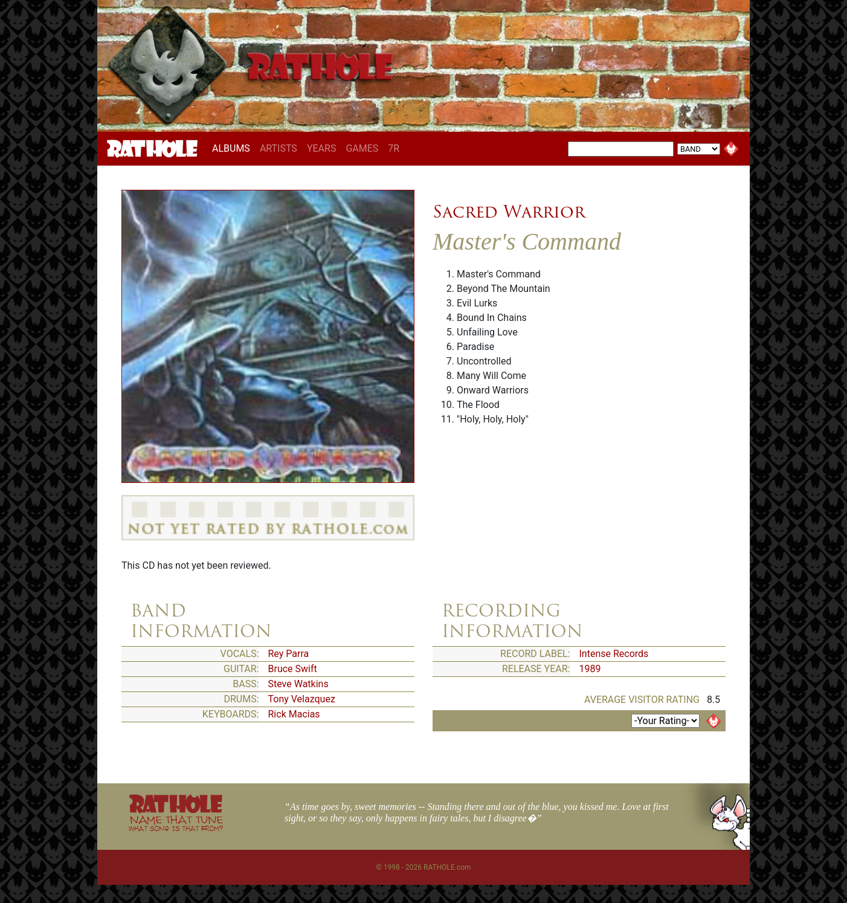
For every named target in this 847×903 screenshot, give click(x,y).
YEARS (322, 148)
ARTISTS (278, 148)
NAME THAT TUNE (176, 822)
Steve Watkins (298, 684)
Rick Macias (294, 714)
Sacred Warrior (509, 211)
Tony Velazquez (301, 699)
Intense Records (614, 653)
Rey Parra (288, 653)
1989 (590, 669)
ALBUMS (233, 148)
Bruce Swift (292, 669)
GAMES (362, 148)
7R (393, 148)
